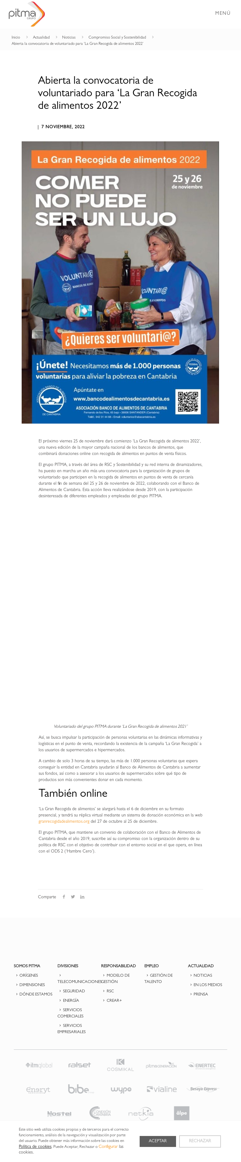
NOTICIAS (200, 976)
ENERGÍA (68, 1001)
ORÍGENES (26, 976)
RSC (107, 992)
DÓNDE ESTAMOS (33, 995)
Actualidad (41, 38)
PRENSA (198, 995)
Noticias (69, 38)
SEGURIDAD (71, 992)
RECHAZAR (200, 1141)
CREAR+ (111, 1001)
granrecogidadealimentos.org (64, 822)
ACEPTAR (157, 1141)
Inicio (16, 38)
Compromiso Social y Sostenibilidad (117, 38)
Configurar (108, 1147)
